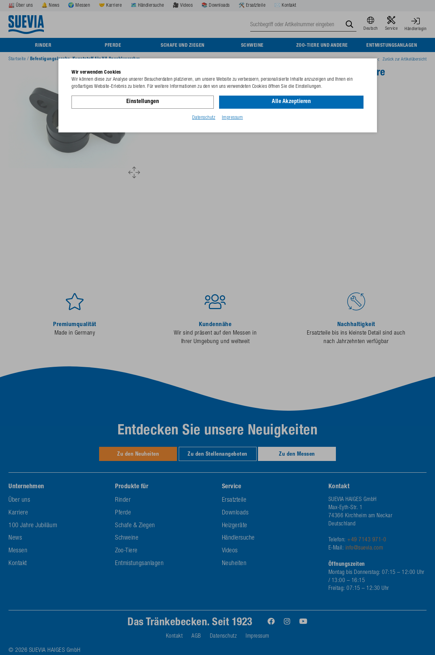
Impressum (232, 117)
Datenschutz (204, 117)
